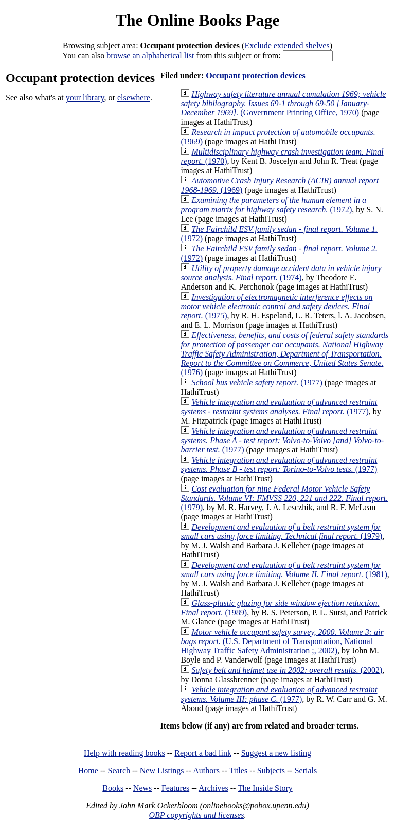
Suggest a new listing (276, 753)
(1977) (256, 382)
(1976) (284, 354)
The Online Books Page (197, 20)
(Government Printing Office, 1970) (283, 103)
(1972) (273, 205)
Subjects (271, 770)
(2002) (286, 670)
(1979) (284, 498)
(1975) (276, 306)
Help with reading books (124, 753)
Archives (213, 788)
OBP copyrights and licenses (196, 814)
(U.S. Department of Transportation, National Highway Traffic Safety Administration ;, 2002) (282, 641)
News (142, 788)
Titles (238, 770)
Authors (206, 770)
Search (119, 770)
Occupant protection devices (255, 75)
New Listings (162, 770)
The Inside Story (265, 788)
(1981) (284, 570)
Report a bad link (202, 753)
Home (88, 770)
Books (112, 788)
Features (175, 788)
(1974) (281, 273)
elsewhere (133, 97)
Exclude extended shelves (286, 45)
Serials (306, 770)
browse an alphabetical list (150, 55)
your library (85, 97)
